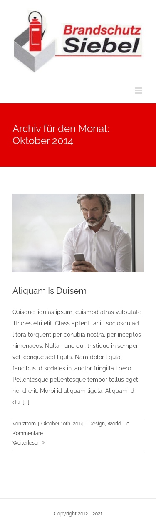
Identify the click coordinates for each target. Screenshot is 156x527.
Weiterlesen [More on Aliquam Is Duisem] (26, 443)
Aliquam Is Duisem (49, 290)
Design (97, 424)
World (114, 424)
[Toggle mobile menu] (139, 90)
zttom (29, 424)
